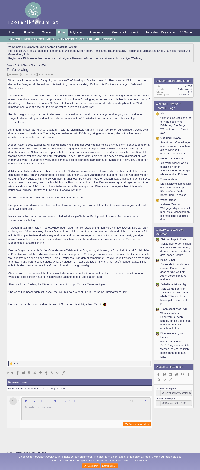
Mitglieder (76, 32)
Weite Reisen (168, 199)
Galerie (46, 32)
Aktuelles (28, 32)
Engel (160, 50)
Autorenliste (85, 38)
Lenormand (57, 50)
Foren (12, 32)
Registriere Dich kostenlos (25, 58)
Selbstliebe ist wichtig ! (173, 284)
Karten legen (84, 50)
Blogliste (51, 38)
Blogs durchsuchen (105, 38)
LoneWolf (13, 74)
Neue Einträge (14, 38)
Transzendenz (168, 179)
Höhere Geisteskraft (172, 158)
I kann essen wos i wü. (173, 308)
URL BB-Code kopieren (166, 388)
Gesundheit (119, 32)
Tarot (73, 50)
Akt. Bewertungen (67, 38)
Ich (162, 113)
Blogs (62, 32)
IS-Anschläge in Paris (173, 239)
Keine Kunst (167, 259)
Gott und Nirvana (170, 137)
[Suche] (186, 32)
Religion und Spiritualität (141, 50)
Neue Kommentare (34, 38)
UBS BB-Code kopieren (166, 398)
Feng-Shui (100, 50)
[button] (18, 32)
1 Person (16, 363)
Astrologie (43, 50)
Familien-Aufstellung (178, 50)
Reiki (27, 54)
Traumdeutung (116, 50)
